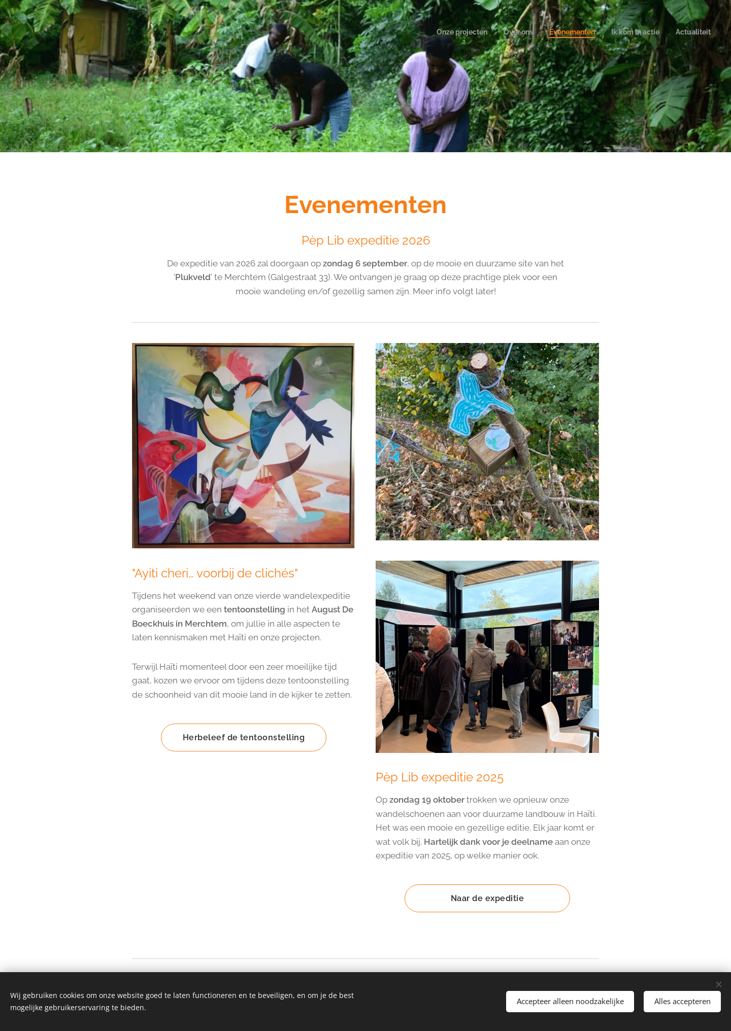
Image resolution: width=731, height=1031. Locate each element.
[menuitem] (648, 33)
